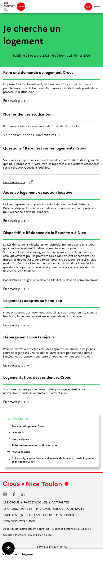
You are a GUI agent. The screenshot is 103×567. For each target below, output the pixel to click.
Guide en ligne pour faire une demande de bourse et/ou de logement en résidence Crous (53, 459)
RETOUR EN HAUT (49, 547)
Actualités (61, 502)
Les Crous (11, 502)
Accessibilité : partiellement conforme (26, 528)
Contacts (75, 508)
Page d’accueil (35, 502)
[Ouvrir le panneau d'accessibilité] (8, 548)
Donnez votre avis (19, 521)
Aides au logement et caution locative (34, 445)
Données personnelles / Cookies (71, 528)
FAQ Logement (21, 451)
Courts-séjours (20, 439)
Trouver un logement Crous (28, 426)
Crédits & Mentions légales (19, 534)
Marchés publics (49, 508)
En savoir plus (14, 101)
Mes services (66, 515)
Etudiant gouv (39, 515)
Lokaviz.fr (18, 432)
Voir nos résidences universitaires (29, 135)
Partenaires (13, 515)
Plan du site (45, 534)
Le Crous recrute (17, 508)
